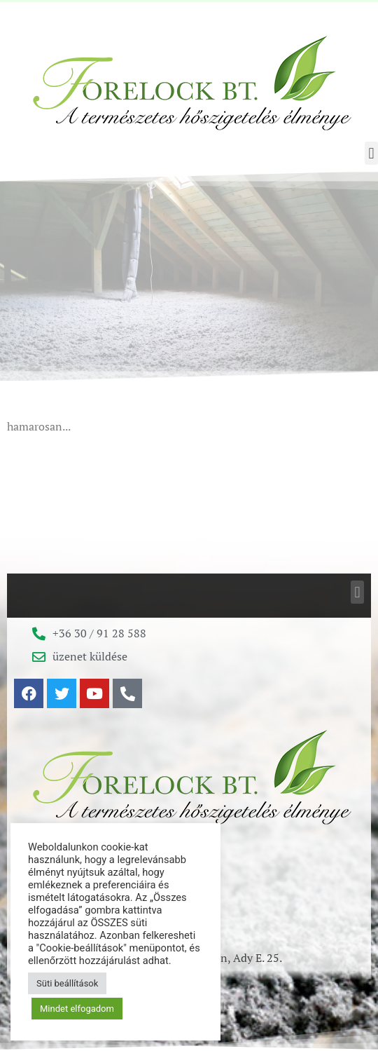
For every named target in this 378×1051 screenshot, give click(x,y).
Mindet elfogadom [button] (77, 1008)
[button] (371, 153)
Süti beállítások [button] (67, 983)
